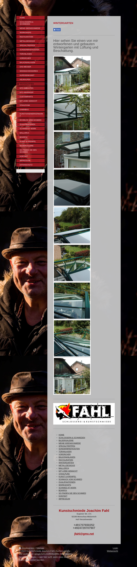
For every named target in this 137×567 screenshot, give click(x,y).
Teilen (57, 30)
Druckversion (27, 548)
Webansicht (112, 551)
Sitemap (40, 548)
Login (115, 548)
